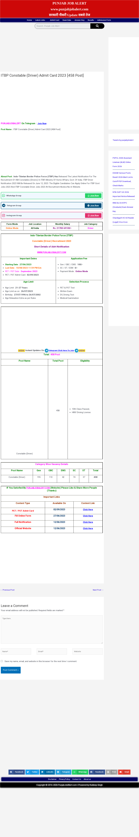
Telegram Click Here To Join (61, 351)
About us (95, 785)
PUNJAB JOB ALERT (69, 2)
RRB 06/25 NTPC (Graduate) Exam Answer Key (120, 215)
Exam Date (66, 20)
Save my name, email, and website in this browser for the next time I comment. (41, 666)
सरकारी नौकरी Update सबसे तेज (69, 15)
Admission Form (124, 20)
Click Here (87, 510)
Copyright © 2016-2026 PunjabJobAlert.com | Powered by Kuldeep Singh (69, 793)
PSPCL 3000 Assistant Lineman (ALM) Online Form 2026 (123, 166)
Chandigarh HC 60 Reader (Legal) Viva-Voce (122, 230)
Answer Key (85, 20)
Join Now (42, 124)
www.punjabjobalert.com (69, 8)
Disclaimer (44, 785)
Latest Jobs (27, 20)
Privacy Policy (62, 785)
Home (9, 20)
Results (103, 20)
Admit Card (47, 20)
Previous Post (8, 591)
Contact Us (80, 785)
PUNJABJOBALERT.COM (38, 489)
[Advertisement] (51, 51)
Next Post (98, 591)
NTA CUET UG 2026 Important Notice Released (121, 200)
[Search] (97, 26)
